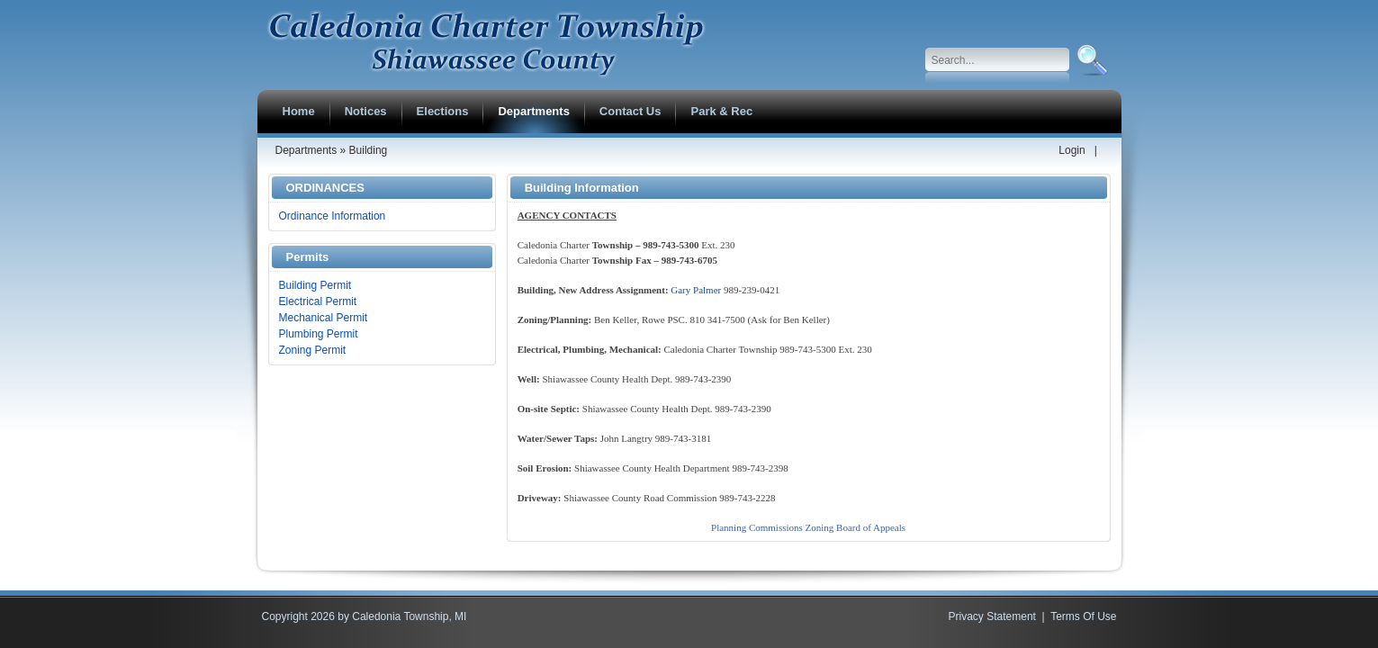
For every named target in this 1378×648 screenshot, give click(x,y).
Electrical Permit (318, 301)
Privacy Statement (992, 616)
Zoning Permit (313, 350)
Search (1090, 60)
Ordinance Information (332, 216)
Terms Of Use (1083, 616)
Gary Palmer (696, 289)
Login (1071, 150)
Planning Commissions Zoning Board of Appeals (808, 527)
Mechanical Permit (323, 317)
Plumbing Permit (318, 334)
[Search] (998, 60)
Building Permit (315, 285)
